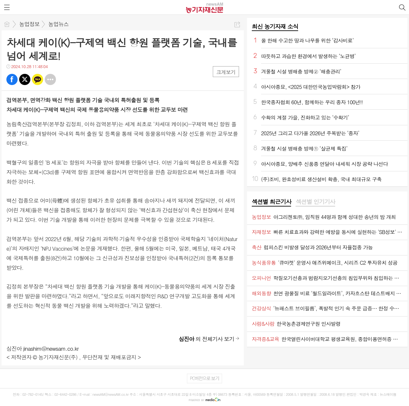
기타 (50, 79)
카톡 (37, 79)
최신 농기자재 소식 (275, 26)
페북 (12, 79)
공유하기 (237, 24)
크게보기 (225, 72)
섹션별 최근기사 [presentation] (271, 202)
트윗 (24, 79)
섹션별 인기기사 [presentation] (315, 202)
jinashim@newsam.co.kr (51, 348)
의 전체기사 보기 (206, 339)
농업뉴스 (58, 24)
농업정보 (29, 24)
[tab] (271, 202)
